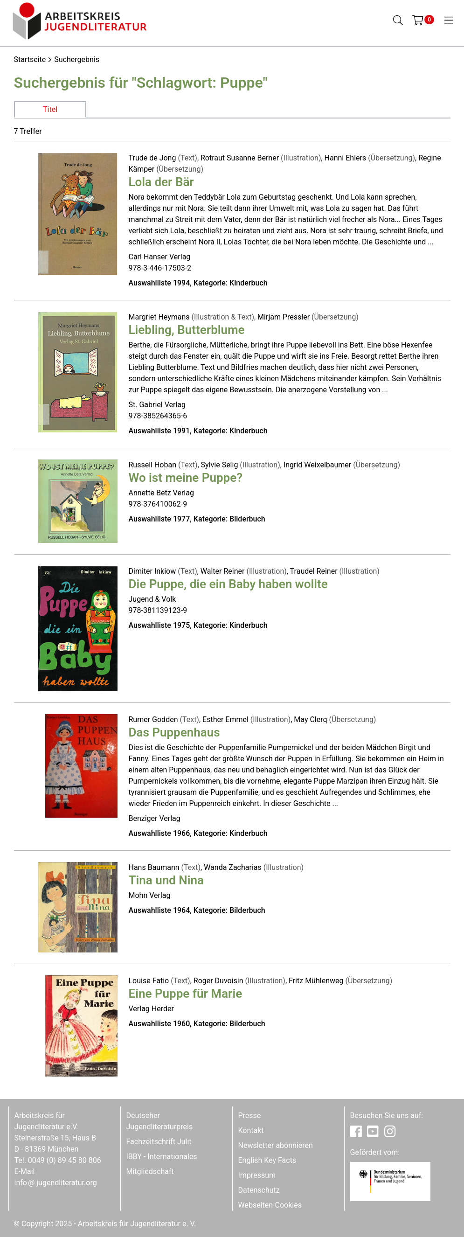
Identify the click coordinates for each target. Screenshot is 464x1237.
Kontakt (251, 1130)
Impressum (257, 1175)
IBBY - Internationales (161, 1156)
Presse (249, 1115)
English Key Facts (267, 1160)
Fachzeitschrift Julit (159, 1141)
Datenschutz (259, 1190)
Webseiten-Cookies (270, 1205)
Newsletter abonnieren (275, 1145)
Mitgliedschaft (150, 1171)
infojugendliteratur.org (55, 1182)
